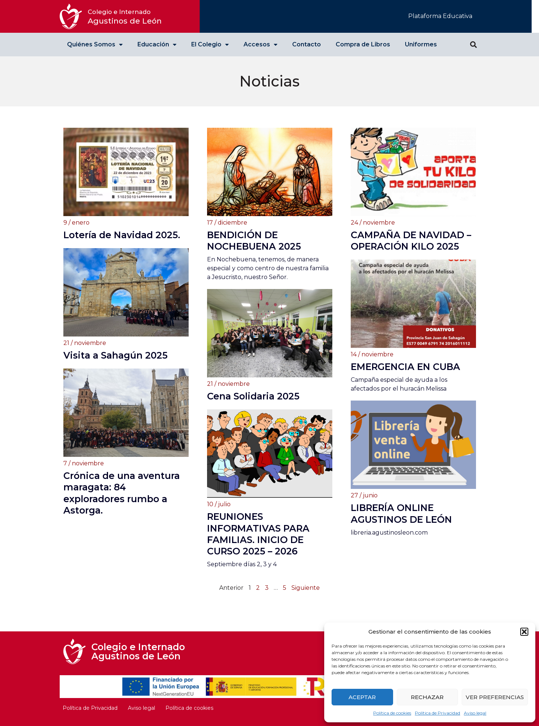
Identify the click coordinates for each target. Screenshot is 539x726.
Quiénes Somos (95, 44)
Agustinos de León (125, 16)
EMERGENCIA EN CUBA (405, 366)
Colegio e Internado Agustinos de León (138, 651)
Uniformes (421, 44)
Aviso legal (475, 713)
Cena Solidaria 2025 (253, 396)
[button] (524, 631)
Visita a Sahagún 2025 (115, 355)
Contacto (306, 44)
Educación (156, 44)
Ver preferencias (495, 697)
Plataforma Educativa (440, 16)
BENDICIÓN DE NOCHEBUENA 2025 (254, 240)
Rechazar (427, 697)
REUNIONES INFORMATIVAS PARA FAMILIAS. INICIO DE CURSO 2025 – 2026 (258, 534)
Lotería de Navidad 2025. (121, 234)
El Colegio (210, 44)
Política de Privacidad (437, 713)
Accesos (260, 44)
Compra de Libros (363, 44)
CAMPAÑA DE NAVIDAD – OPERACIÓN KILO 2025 (411, 240)
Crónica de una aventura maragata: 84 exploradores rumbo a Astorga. (121, 493)
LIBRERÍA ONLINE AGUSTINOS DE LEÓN (401, 513)
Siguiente (305, 587)
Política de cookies (392, 713)
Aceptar (362, 697)
